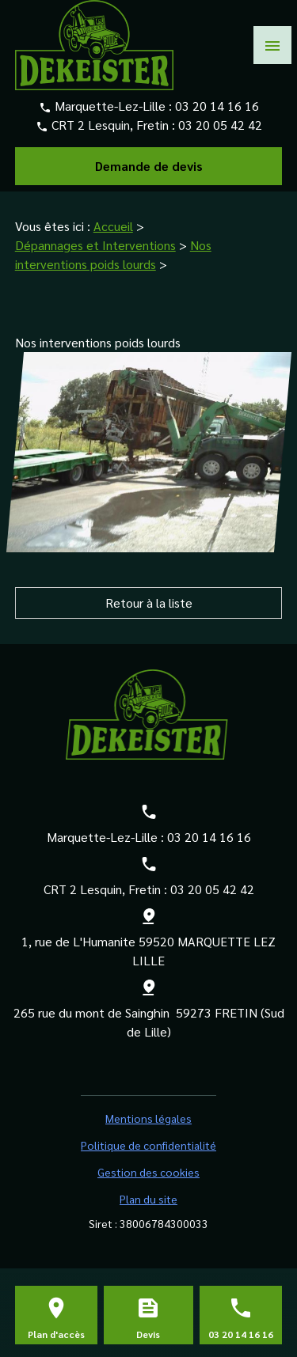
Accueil (113, 226)
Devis (148, 1334)
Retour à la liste (148, 602)
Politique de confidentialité (148, 1145)
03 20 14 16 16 (217, 105)
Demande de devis (149, 165)
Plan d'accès (56, 1334)
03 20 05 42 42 (220, 124)
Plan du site (148, 1199)
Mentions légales (148, 1118)
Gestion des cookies (148, 1172)
